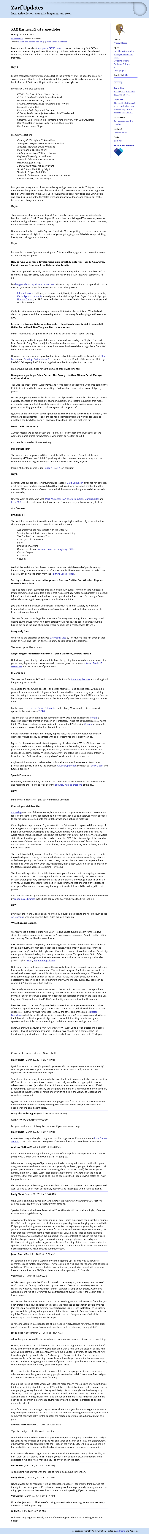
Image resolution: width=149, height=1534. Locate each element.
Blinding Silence (46, 960)
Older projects (120, 70)
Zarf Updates (27, 7)
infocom (117, 112)
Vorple (93, 717)
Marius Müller (92, 498)
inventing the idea (80, 679)
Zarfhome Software (122, 64)
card (25, 898)
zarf (133, 103)
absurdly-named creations (68, 784)
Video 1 (48, 467)
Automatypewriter (66, 765)
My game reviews (121, 60)
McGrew (21, 501)
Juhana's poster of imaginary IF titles (56, 549)
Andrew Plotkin (120, 43)
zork (123, 112)
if (114, 103)
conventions (30, 41)
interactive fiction (123, 103)
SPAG (42, 711)
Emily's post (97, 765)
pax (37, 41)
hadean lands (129, 106)
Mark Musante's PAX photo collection (64, 498)
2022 (116, 94)
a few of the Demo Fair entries (40, 707)
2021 (120, 94)
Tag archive (118, 99)
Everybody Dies (58, 637)
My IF (116, 57)
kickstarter (62, 41)
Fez (35, 960)
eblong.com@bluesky (123, 54)
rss (120, 140)
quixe (48, 41)
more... (127, 94)
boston (130, 109)
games (31, 898)
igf (125, 109)
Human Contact (25, 299)
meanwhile (119, 109)
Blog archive (119, 88)
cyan (121, 106)
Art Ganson (17, 916)
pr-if (42, 41)
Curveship (16, 812)
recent (117, 91)
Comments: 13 (17, 38)
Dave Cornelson (75, 482)
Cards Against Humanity (29, 296)
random (18, 898)
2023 (132, 91)
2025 (123, 91)
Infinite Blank (24, 292)
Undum (88, 723)
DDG (125, 75)
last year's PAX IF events (50, 48)
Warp (29, 960)
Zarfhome (120, 1530)
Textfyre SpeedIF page (63, 573)
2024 (128, 91)
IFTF (115, 67)
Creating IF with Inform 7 (36, 359)
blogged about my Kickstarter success (34, 284)
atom (116, 140)
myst (116, 106)
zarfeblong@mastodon (124, 51)
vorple (54, 41)
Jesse (13, 501)
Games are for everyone (124, 145)
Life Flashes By (120, 132)
